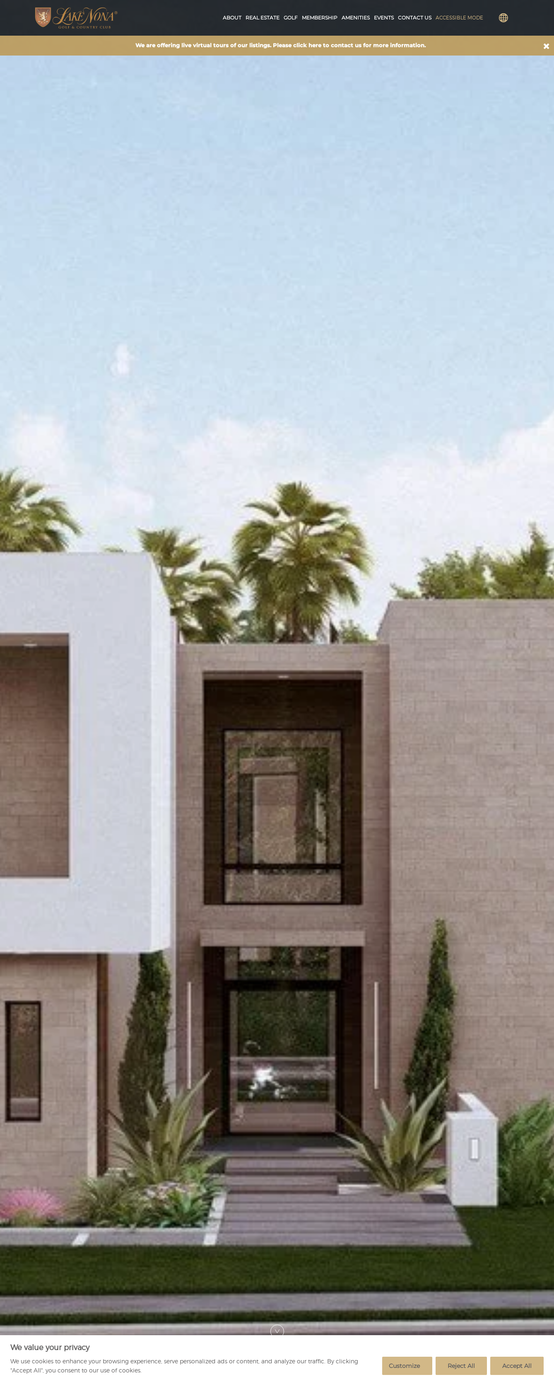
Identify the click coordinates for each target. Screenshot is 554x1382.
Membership (319, 18)
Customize (404, 1366)
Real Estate (262, 18)
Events (384, 18)
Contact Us (414, 18)
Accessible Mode (459, 18)
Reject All (461, 1366)
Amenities (356, 18)
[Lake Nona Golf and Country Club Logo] (76, 18)
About (232, 18)
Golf (291, 18)
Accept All (517, 1366)
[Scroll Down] (277, 1331)
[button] (546, 46)
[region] (277, 1358)
